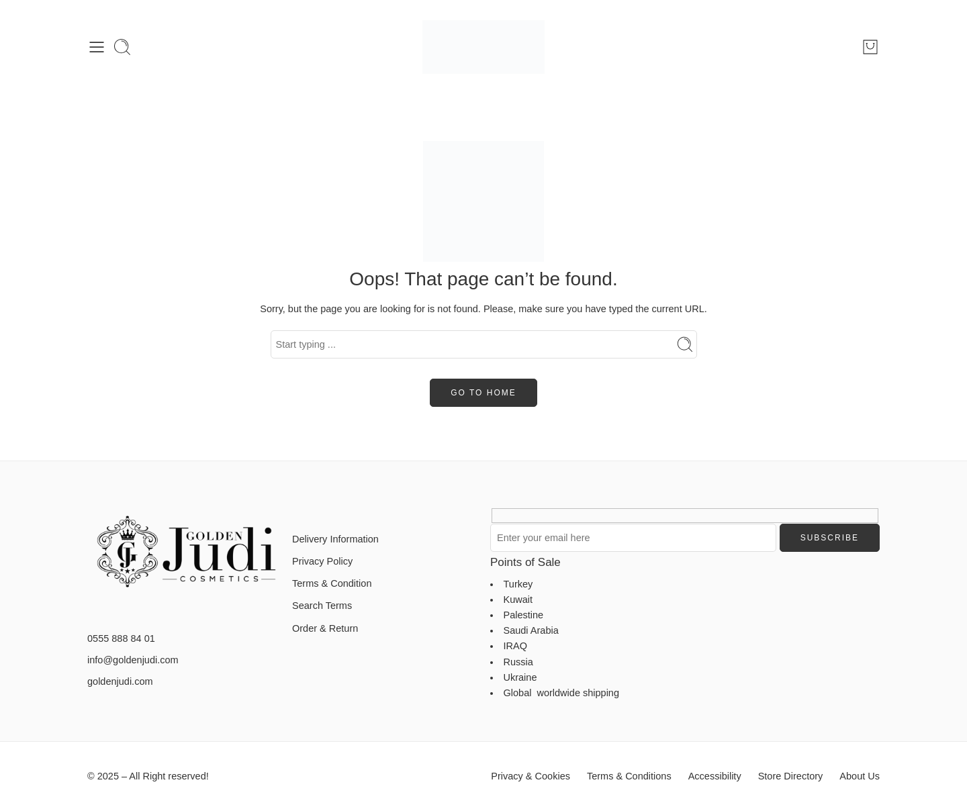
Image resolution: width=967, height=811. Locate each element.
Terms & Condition (331, 583)
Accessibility (714, 776)
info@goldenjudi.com (133, 660)
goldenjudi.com (120, 681)
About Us (859, 776)
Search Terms (322, 605)
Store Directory (790, 776)
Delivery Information (335, 539)
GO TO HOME (483, 392)
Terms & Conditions (629, 776)
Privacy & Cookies (530, 776)
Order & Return (325, 628)
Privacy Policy (322, 561)
